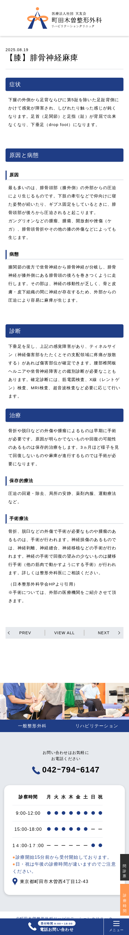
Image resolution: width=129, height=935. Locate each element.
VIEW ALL (64, 633)
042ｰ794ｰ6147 (66, 778)
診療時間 (125, 903)
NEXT (104, 633)
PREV (25, 633)
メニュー (116, 926)
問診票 (125, 871)
